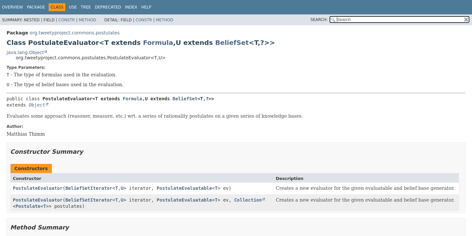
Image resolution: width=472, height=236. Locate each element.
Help (146, 7)
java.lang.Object (25, 52)
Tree (86, 7)
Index (131, 7)
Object (37, 105)
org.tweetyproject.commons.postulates (74, 32)
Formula (158, 43)
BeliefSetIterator (88, 188)
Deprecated (108, 7)
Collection (248, 200)
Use (73, 7)
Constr (66, 20)
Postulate (27, 206)
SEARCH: (319, 19)
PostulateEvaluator (38, 188)
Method (87, 20)
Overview (12, 7)
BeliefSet (231, 43)
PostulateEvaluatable (184, 188)
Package (36, 7)
